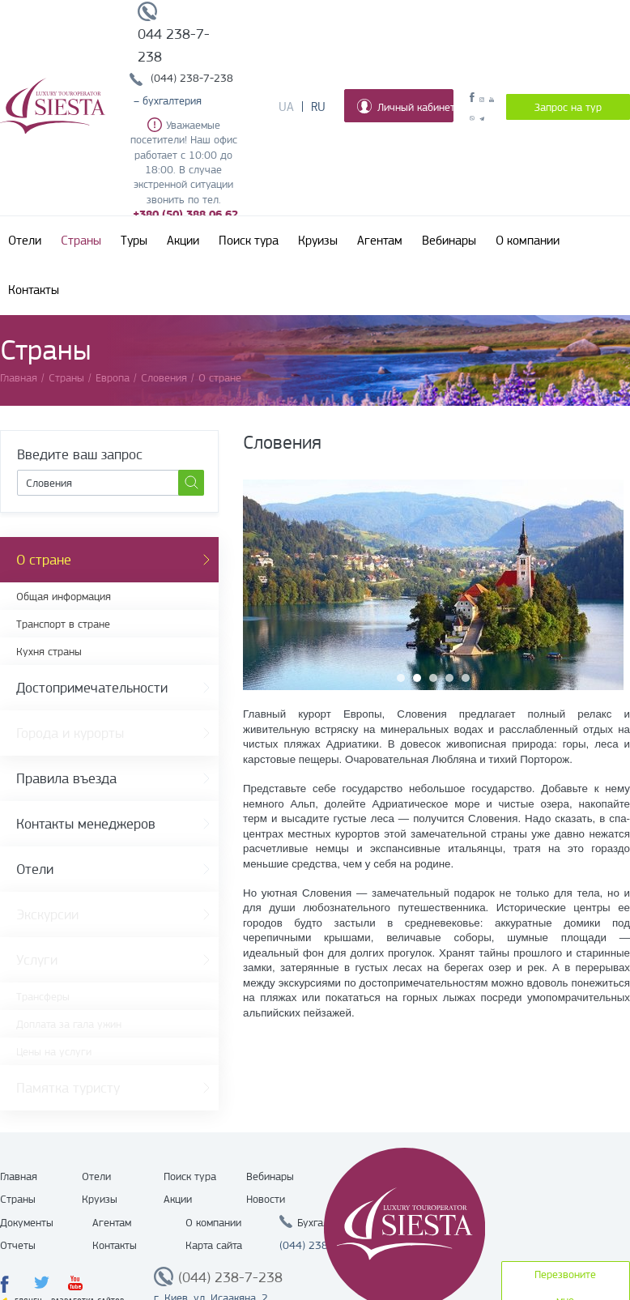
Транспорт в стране (63, 623)
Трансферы (43, 996)
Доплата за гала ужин (68, 1023)
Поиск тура (249, 240)
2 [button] (417, 678)
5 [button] (466, 678)
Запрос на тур (568, 106)
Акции (183, 240)
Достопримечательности (92, 688)
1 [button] (401, 678)
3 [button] (433, 678)
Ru (318, 107)
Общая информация (63, 596)
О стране (43, 560)
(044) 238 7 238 (319, 1244)
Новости (265, 1198)
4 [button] (449, 678)
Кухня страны (49, 651)
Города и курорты (70, 733)
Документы (26, 1222)
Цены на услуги (54, 1051)
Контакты (33, 290)
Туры (134, 240)
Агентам (379, 240)
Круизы (318, 240)
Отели (24, 240)
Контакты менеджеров (85, 824)
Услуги (36, 960)
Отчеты (18, 1244)
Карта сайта (213, 1244)
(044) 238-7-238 (192, 77)
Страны (81, 240)
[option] (433, 585)
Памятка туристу (68, 1088)
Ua (286, 107)
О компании (528, 240)
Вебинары (449, 240)
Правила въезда (66, 778)
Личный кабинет (405, 106)
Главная (18, 1176)
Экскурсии (47, 914)
